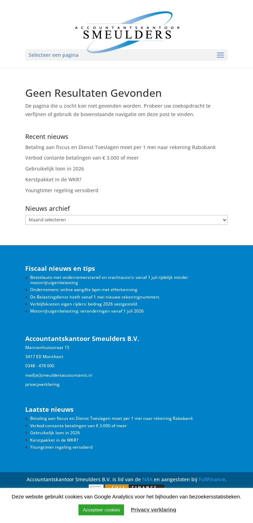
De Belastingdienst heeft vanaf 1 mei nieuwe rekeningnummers (94, 297)
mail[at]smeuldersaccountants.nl (58, 375)
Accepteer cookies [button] (101, 509)
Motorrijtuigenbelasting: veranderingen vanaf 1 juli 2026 (87, 311)
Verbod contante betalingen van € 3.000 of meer (82, 157)
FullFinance (212, 479)
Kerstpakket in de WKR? (53, 179)
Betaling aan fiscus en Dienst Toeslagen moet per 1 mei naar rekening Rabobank (120, 147)
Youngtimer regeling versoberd (61, 190)
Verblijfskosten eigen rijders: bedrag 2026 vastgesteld (83, 304)
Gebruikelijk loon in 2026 (54, 168)
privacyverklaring (42, 384)
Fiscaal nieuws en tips (60, 268)
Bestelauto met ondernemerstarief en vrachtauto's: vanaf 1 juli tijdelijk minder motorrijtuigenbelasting (109, 279)
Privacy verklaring (153, 509)
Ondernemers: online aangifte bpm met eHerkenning (83, 290)
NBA (147, 479)
